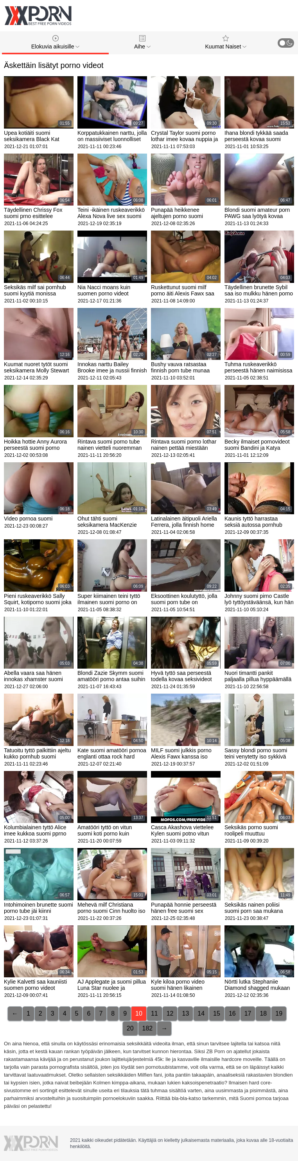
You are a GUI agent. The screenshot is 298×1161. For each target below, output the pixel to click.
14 (201, 1013)
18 (263, 1013)
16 (232, 1013)
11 (154, 1013)
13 (185, 1013)
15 (216, 1013)
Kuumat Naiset (225, 42)
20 (130, 1028)
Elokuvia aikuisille (55, 42)
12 (170, 1013)
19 (278, 1013)
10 (138, 1013)
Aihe (142, 42)
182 (147, 1028)
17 (247, 1013)
